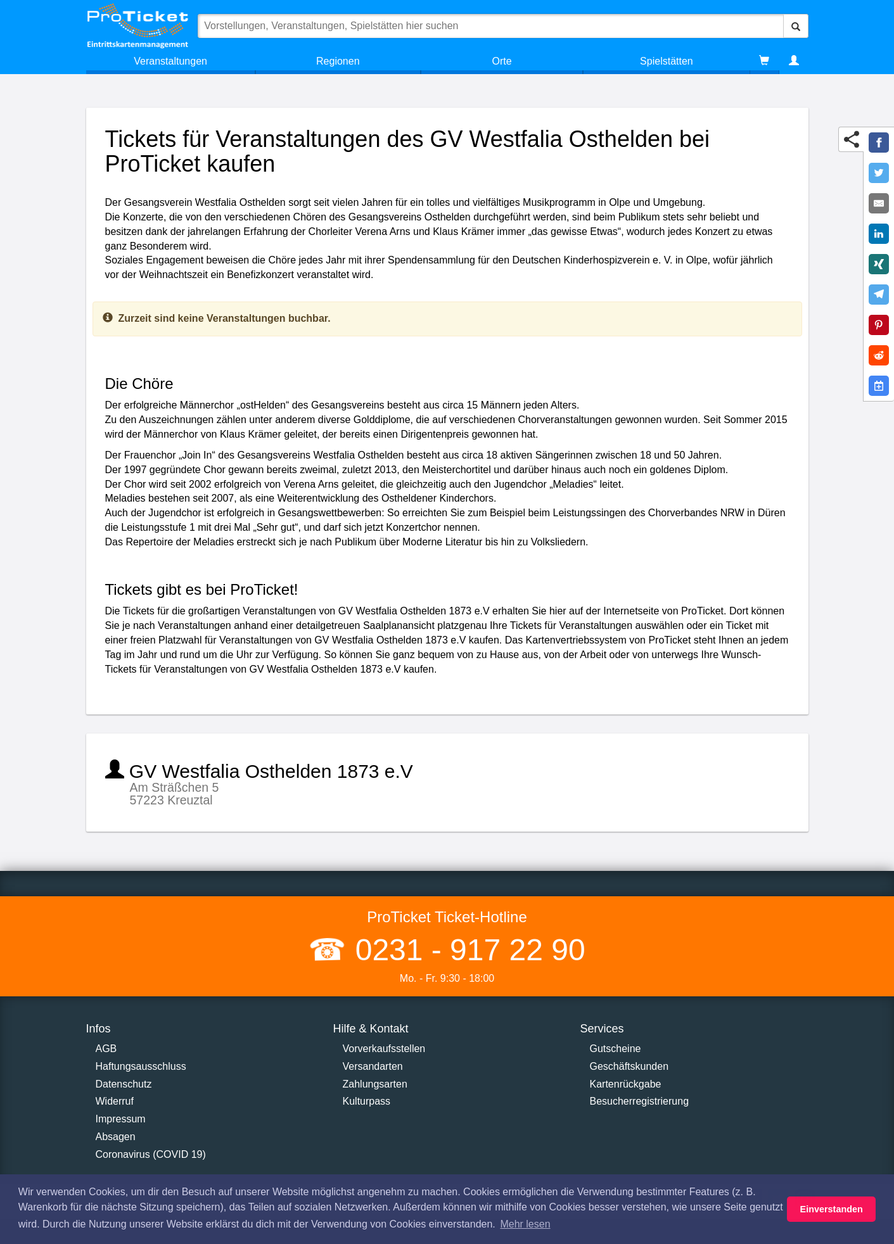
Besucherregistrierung (639, 1101)
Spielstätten (666, 61)
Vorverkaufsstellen (384, 1048)
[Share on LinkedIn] (879, 234)
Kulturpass (367, 1101)
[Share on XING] (879, 264)
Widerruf (115, 1101)
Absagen (116, 1136)
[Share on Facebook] (879, 142)
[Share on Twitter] (879, 173)
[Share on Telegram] (879, 294)
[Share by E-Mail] (879, 203)
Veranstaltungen (170, 61)
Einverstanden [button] (831, 1209)
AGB (106, 1048)
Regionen (338, 61)
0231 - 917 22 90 (466, 950)
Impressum (121, 1119)
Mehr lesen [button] (525, 1224)
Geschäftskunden (629, 1066)
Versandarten (373, 1066)
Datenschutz (124, 1084)
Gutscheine (615, 1048)
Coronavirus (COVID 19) (151, 1154)
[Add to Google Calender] (879, 386)
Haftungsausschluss (141, 1066)
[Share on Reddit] (879, 355)
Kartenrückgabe (625, 1084)
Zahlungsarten (375, 1084)
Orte (502, 61)
